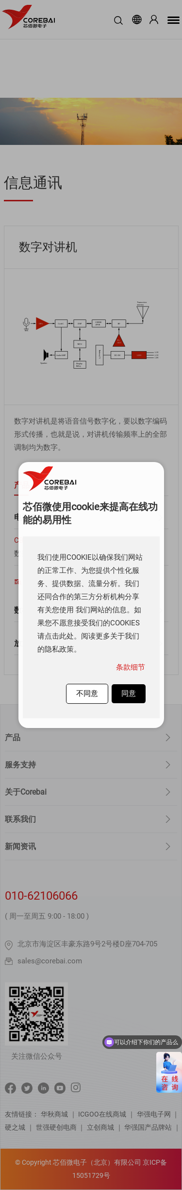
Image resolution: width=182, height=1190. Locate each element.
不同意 (87, 693)
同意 (128, 693)
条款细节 (130, 667)
